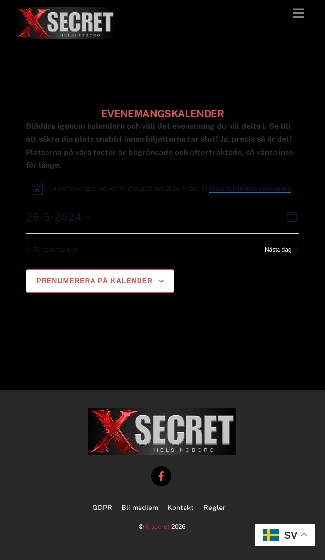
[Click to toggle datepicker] (58, 217)
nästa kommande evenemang (250, 188)
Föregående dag (51, 249)
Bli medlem (139, 507)
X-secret (157, 526)
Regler (214, 507)
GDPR (102, 507)
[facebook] (161, 475)
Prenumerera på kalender (95, 281)
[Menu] (299, 13)
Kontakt (180, 507)
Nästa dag (282, 249)
